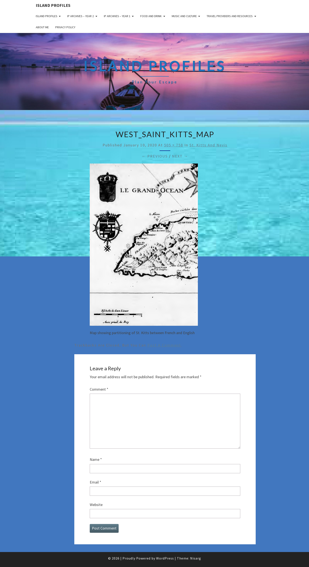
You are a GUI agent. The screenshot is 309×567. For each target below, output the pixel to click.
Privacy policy (65, 27)
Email (95, 482)
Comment (99, 389)
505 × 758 (173, 145)
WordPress (165, 558)
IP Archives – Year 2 (80, 16)
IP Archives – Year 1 (117, 16)
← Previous (155, 156)
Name (96, 459)
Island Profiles (53, 5)
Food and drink (151, 16)
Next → (180, 156)
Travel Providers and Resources (230, 16)
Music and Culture (184, 16)
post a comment (164, 345)
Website (96, 504)
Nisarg (195, 558)
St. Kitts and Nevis (208, 145)
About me (42, 27)
